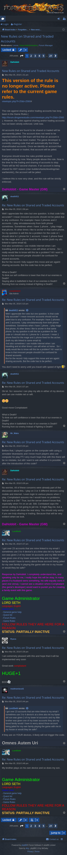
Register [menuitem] (65, 19)
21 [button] (50, 55)
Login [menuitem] (59, 19)
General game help (12, 612)
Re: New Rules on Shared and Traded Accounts (33, 205)
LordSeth (16, 531)
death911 (14, 196)
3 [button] (35, 55)
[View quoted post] (27, 310)
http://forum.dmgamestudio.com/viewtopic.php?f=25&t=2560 (33, 117)
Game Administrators (28, 45)
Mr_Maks (14, 433)
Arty (27, 848)
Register (18, 24)
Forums (3, 19)
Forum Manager (46, 45)
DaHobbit (14, 62)
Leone (15, 45)
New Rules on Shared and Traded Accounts (27, 38)
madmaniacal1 (17, 689)
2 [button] (31, 55)
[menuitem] (52, 839)
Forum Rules (9, 618)
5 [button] (43, 55)
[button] (21, 56)
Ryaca (13, 639)
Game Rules (9, 621)
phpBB (24, 845)
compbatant (14, 291)
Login (6, 24)
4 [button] (39, 55)
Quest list (7, 615)
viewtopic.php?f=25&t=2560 (16, 101)
